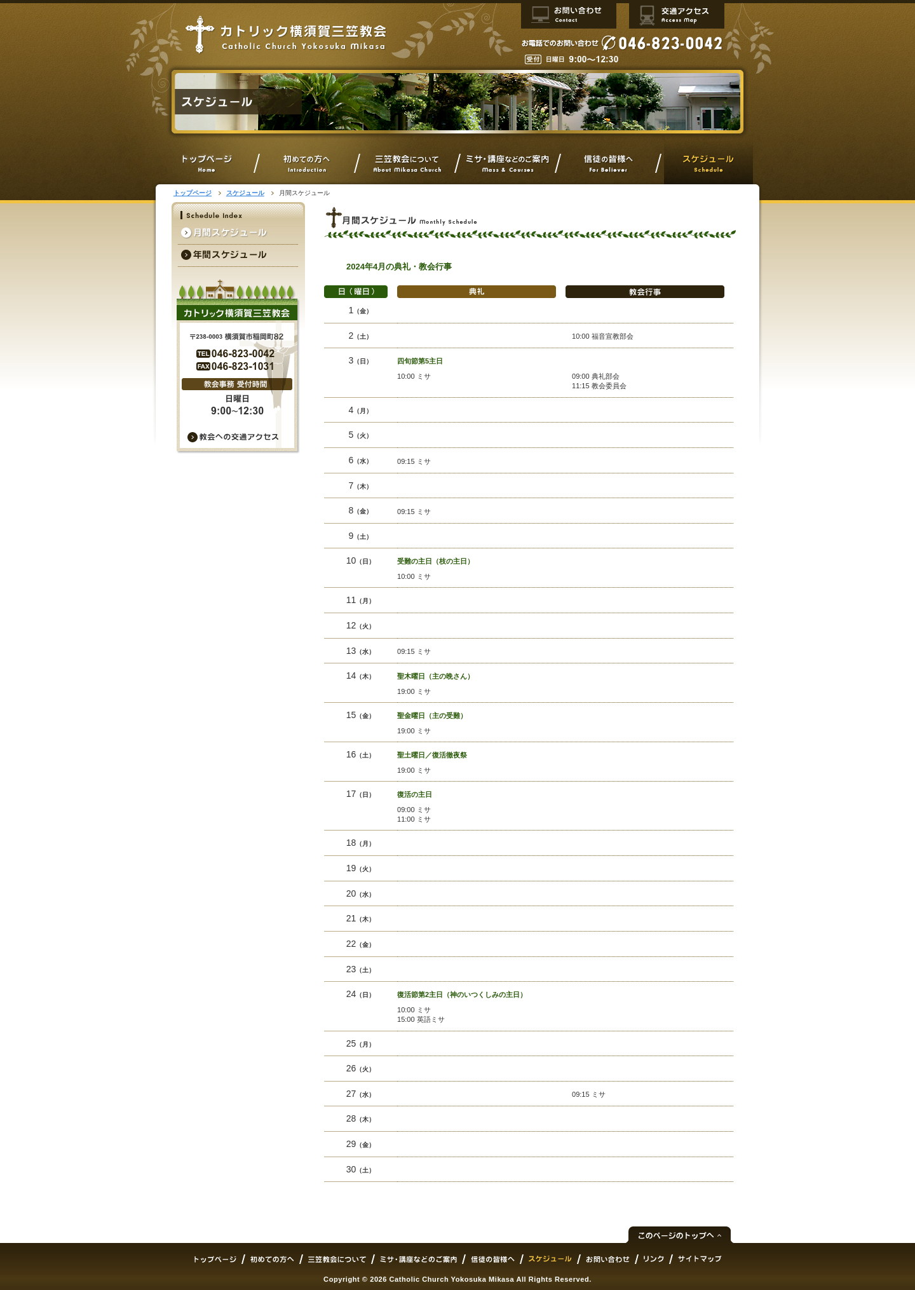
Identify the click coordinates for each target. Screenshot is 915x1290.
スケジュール (245, 192)
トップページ (192, 192)
